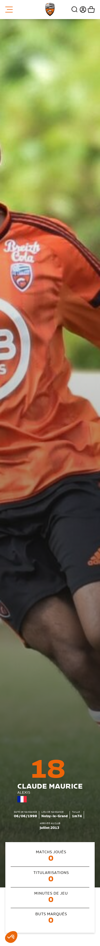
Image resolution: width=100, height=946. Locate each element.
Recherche (74, 9)
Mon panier (90, 9)
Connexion (82, 9)
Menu (9, 9)
